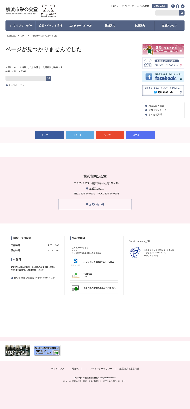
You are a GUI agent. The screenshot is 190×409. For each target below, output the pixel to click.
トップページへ (16, 85)
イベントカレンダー (20, 25)
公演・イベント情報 (50, 25)
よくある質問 (143, 6)
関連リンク (77, 368)
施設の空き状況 (156, 105)
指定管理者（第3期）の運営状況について (34, 278)
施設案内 (110, 25)
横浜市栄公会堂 (37, 11)
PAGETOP (95, 150)
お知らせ (114, 6)
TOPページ (11, 36)
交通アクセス (169, 25)
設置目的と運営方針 (129, 368)
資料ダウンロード (157, 110)
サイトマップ (128, 6)
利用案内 (140, 25)
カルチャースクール (80, 25)
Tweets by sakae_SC (139, 241)
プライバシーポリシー (101, 368)
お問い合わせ (160, 6)
